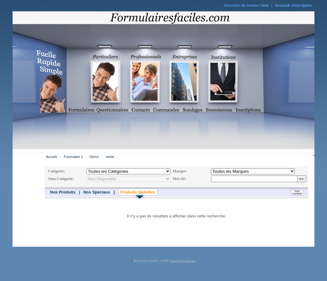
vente (110, 157)
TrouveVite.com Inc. (182, 260)
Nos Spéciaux (96, 192)
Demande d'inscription (293, 5)
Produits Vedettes (137, 192)
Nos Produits (62, 192)
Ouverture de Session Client (246, 5)
